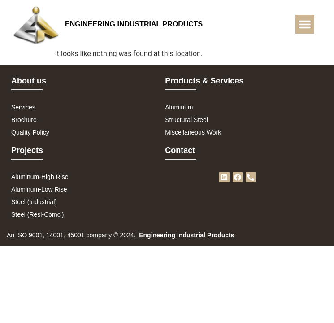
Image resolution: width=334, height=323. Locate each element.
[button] (304, 24)
